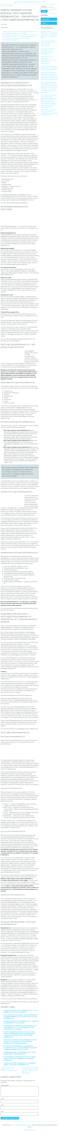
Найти (44, 11)
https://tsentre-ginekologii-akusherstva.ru (21, 1127)
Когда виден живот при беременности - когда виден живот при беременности (20, 1053)
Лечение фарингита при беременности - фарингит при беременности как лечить (21, 1022)
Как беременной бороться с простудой (15, 33)
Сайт (2, 1113)
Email (2, 1107)
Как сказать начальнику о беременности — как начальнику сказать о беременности (48, 51)
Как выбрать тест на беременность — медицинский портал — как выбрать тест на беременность (48, 60)
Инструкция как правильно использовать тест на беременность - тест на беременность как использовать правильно (20, 1027)
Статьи (43, 23)
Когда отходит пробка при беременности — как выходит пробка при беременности (49, 67)
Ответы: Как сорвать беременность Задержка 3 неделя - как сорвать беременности (20, 1064)
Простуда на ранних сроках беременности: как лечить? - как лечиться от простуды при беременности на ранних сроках (20, 1041)
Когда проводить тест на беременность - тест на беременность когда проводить (21, 1011)
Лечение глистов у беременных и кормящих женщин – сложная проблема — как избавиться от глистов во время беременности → (30, 1070)
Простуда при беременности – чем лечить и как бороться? (20, 35)
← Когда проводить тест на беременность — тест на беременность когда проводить (9, 1069)
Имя (2, 1101)
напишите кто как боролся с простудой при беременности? (20, 31)
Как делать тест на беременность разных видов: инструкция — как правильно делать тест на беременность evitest (49, 34)
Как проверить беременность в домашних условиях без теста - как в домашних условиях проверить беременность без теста (20, 1047)
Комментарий (5, 1085)
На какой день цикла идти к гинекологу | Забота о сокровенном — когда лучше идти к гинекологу (49, 112)
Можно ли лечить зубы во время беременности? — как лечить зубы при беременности (49, 43)
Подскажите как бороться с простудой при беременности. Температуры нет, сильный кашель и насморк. (20, 37)
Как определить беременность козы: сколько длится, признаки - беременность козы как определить (19, 1058)
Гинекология (45, 19)
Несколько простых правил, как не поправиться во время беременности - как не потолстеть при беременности (20, 1016)
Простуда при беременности (12, 40)
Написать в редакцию (29, 1131)
